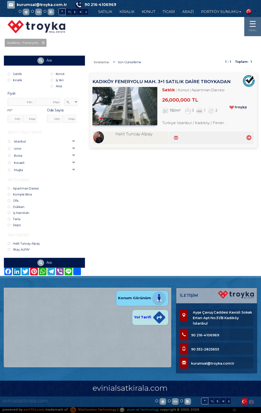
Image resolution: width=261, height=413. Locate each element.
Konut (58, 74)
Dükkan (16, 207)
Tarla (14, 219)
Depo (15, 226)
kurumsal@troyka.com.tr (42, 4)
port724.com (34, 409)
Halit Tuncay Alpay (24, 244)
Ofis (13, 201)
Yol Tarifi (150, 317)
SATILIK (105, 11)
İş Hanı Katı (19, 213)
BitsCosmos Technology (96, 409)
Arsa (57, 86)
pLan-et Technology (145, 409)
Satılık (15, 74)
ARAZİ (188, 11)
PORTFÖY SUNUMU (221, 11)
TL (69, 12)
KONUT (149, 11)
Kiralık (15, 80)
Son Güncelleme (128, 62)
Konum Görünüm (142, 298)
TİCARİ (169, 11)
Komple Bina (20, 195)
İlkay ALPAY (19, 250)
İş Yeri (58, 80)
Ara (44, 60)
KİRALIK (127, 11)
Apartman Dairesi (24, 189)
